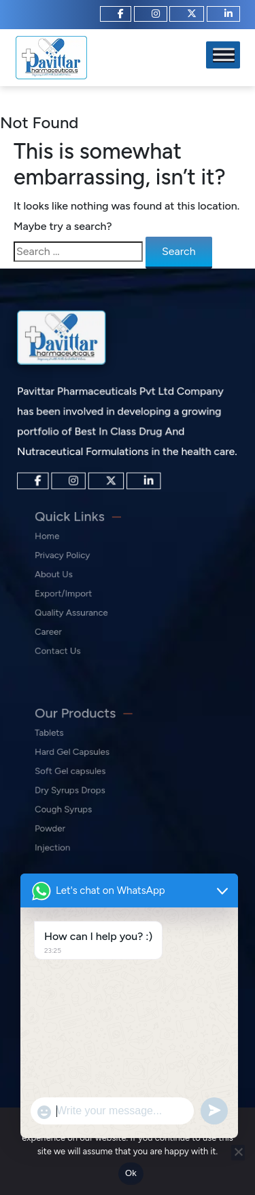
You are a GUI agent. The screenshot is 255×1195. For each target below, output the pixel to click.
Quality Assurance (82, 608)
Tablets (64, 743)
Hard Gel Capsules (83, 758)
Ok (131, 1173)
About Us (68, 577)
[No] (238, 1152)
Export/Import (76, 592)
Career (64, 623)
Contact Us (71, 638)
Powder (65, 819)
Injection (67, 835)
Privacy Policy (75, 561)
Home (63, 547)
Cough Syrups (76, 804)
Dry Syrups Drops (81, 789)
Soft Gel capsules (81, 774)
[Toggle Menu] (224, 54)
